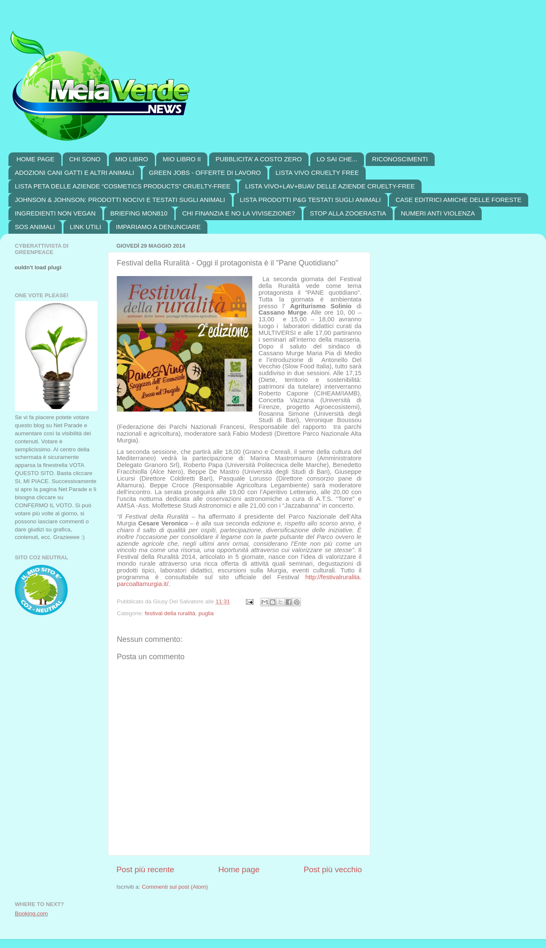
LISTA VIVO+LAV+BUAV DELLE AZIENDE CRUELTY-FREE (330, 186)
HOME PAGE (36, 159)
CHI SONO (84, 159)
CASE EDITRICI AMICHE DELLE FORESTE (458, 199)
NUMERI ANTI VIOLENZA (438, 213)
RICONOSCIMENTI (400, 159)
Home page (239, 869)
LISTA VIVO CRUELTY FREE (317, 172)
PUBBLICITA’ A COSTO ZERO (258, 159)
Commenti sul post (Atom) (175, 887)
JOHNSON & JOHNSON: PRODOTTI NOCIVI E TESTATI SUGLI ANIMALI (120, 199)
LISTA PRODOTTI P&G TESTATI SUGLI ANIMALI (310, 199)
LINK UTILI (85, 226)
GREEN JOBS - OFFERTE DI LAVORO (205, 172)
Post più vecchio (332, 869)
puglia (206, 613)
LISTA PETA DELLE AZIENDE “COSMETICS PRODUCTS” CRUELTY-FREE (123, 186)
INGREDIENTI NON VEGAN (55, 213)
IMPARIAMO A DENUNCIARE (158, 226)
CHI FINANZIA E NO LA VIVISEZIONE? (238, 213)
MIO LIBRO (131, 159)
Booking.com (31, 913)
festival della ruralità (170, 613)
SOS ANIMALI (35, 226)
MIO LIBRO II (182, 159)
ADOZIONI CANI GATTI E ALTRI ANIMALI (74, 172)
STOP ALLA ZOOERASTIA (348, 213)
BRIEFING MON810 (139, 213)
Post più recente (145, 869)
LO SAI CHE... (337, 159)
